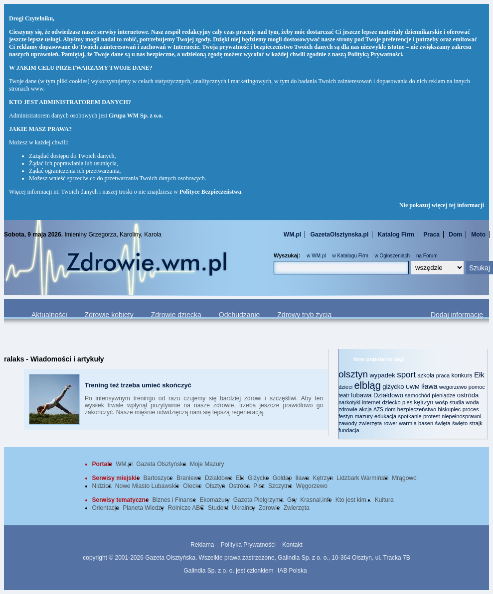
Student (218, 507)
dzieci (345, 387)
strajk (476, 423)
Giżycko (258, 478)
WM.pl (292, 234)
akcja (365, 409)
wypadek (382, 375)
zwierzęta (370, 423)
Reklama (202, 544)
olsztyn (353, 374)
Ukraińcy (243, 507)
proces (471, 409)
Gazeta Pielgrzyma (258, 499)
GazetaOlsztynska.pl (340, 234)
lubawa (361, 395)
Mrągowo (404, 478)
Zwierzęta (297, 507)
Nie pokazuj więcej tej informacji (441, 205)
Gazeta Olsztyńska (161, 464)
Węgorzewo (312, 485)
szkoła (425, 375)
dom (390, 409)
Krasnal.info (315, 499)
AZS (378, 409)
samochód (417, 395)
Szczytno (280, 485)
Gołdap (282, 478)
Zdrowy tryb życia (304, 315)
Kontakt (292, 544)
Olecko (192, 485)
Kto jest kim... (353, 499)
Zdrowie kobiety (109, 315)
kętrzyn (424, 402)
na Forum (427, 255)
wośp (441, 402)
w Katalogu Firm (350, 255)
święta (442, 423)
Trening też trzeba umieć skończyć (138, 385)
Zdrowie (269, 507)
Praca (431, 234)
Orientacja (106, 507)
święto (460, 423)
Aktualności (49, 315)
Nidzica (102, 485)
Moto (478, 234)
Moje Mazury (207, 464)
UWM (413, 387)
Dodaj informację (457, 315)
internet (371, 402)
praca (443, 375)
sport (406, 374)
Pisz (259, 485)
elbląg (367, 385)
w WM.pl (316, 255)
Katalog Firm (396, 234)
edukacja (385, 416)
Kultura (384, 499)
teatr (343, 395)
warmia (407, 423)
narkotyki (349, 402)
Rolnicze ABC (186, 507)
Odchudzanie (239, 315)
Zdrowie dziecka (176, 315)
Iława (429, 386)
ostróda (468, 395)
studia (457, 402)
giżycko (393, 386)
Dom (455, 234)
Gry (292, 499)
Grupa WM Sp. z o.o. (136, 115)
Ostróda (239, 485)
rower (390, 423)
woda (472, 402)
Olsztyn (215, 485)
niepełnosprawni (462, 416)
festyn (345, 416)
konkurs (462, 375)
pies (407, 402)
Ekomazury (215, 499)
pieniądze (443, 395)
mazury (364, 416)
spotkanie (410, 416)
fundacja (348, 430)
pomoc (477, 387)
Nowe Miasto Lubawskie (147, 485)
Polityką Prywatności (375, 54)
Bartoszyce (158, 478)
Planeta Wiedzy (143, 507)
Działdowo (388, 395)
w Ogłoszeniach (392, 255)
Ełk (479, 374)
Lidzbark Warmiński (362, 478)
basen (425, 423)
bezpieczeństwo (416, 409)
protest (431, 416)
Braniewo (188, 478)
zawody (347, 423)
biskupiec (449, 409)
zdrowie (347, 409)
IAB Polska (292, 570)
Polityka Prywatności (248, 544)
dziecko (391, 402)
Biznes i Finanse (174, 499)
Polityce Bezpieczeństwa (210, 191)
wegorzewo (453, 387)
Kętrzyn (323, 478)
